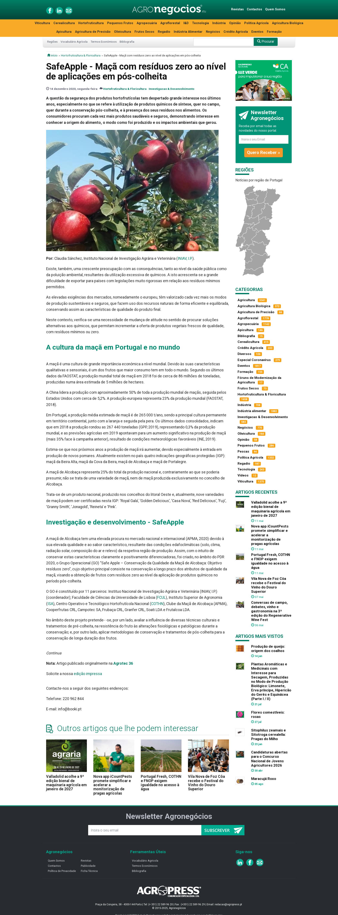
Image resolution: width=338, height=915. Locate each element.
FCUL (161, 597)
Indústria (219, 23)
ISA (50, 604)
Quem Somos (275, 9)
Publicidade (88, 865)
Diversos (244, 354)
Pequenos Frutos (120, 23)
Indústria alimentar (252, 411)
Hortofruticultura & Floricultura (80, 55)
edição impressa (88, 674)
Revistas (237, 9)
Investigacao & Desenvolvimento (171, 88)
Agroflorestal (170, 23)
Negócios (213, 32)
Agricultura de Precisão (93, 32)
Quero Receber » (263, 152)
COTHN (157, 604)
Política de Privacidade (62, 871)
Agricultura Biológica (287, 23)
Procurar (265, 41)
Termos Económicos (104, 41)
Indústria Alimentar (188, 32)
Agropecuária (147, 23)
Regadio (164, 32)
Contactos (254, 9)
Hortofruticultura (91, 23)
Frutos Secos (144, 32)
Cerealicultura (64, 23)
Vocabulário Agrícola (74, 41)
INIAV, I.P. (185, 258)
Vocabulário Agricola (145, 860)
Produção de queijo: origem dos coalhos (268, 648)
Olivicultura (122, 32)
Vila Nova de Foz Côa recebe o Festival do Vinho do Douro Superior (206, 782)
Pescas (243, 451)
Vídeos (243, 475)
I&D (186, 23)
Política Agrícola (256, 23)
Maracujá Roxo (263, 779)
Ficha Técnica (89, 871)
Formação (274, 32)
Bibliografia (127, 41)
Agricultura (246, 300)
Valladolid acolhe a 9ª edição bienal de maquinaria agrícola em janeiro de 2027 (66, 782)
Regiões (52, 41)
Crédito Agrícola (236, 32)
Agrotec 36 (123, 663)
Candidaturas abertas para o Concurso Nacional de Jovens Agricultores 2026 (269, 758)
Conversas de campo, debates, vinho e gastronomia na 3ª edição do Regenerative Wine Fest (271, 611)
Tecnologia (200, 23)
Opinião (235, 23)
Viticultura (42, 23)
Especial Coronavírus (254, 360)
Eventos (257, 32)
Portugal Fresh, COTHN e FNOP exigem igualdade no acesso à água (161, 782)
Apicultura (64, 32)
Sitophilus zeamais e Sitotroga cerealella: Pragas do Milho (268, 734)
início (52, 55)
